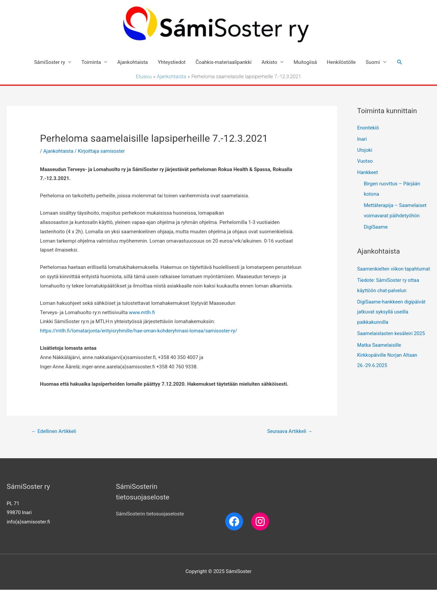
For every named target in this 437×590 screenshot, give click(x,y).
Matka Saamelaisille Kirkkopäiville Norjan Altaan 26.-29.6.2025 (387, 363)
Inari (362, 139)
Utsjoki (364, 151)
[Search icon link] (399, 62)
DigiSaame (376, 227)
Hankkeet (367, 173)
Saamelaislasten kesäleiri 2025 (391, 342)
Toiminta (91, 62)
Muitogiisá (305, 62)
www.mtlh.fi (142, 312)
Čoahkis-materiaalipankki (223, 62)
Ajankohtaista (132, 62)
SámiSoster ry (49, 62)
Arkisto (269, 62)
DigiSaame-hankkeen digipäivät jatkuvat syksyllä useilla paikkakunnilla (391, 321)
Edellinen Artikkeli (54, 431)
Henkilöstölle (341, 62)
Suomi (373, 62)
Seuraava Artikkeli (289, 431)
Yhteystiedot (172, 62)
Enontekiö (368, 128)
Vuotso (365, 162)
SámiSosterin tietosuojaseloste (150, 514)
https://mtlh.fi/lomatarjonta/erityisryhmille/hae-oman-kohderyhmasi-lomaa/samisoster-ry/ (140, 331)
